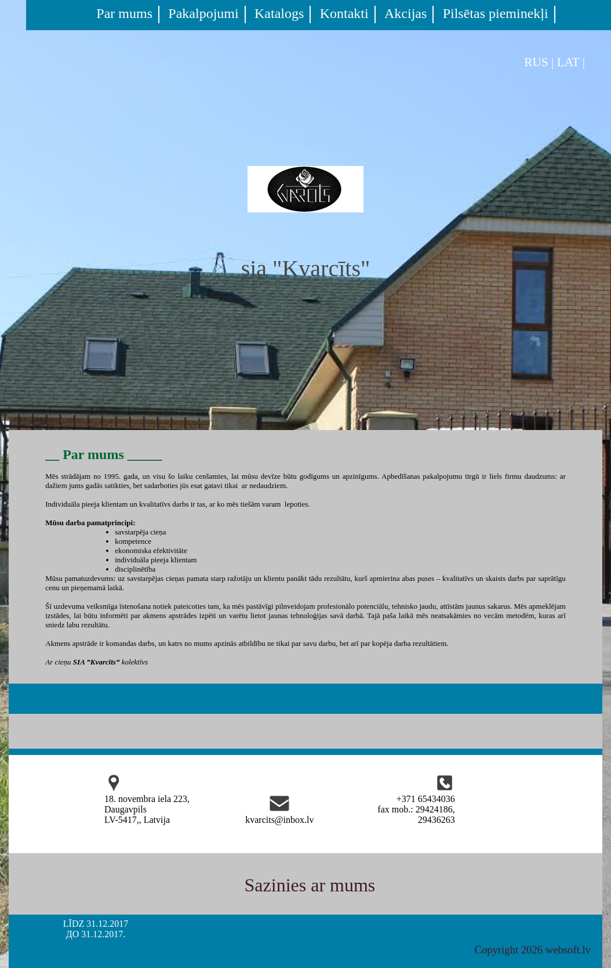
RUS (536, 62)
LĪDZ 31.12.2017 (95, 924)
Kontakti (344, 13)
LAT (568, 62)
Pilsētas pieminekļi (495, 13)
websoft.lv (568, 950)
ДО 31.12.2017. (95, 934)
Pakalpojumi (203, 13)
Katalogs (279, 13)
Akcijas (405, 13)
